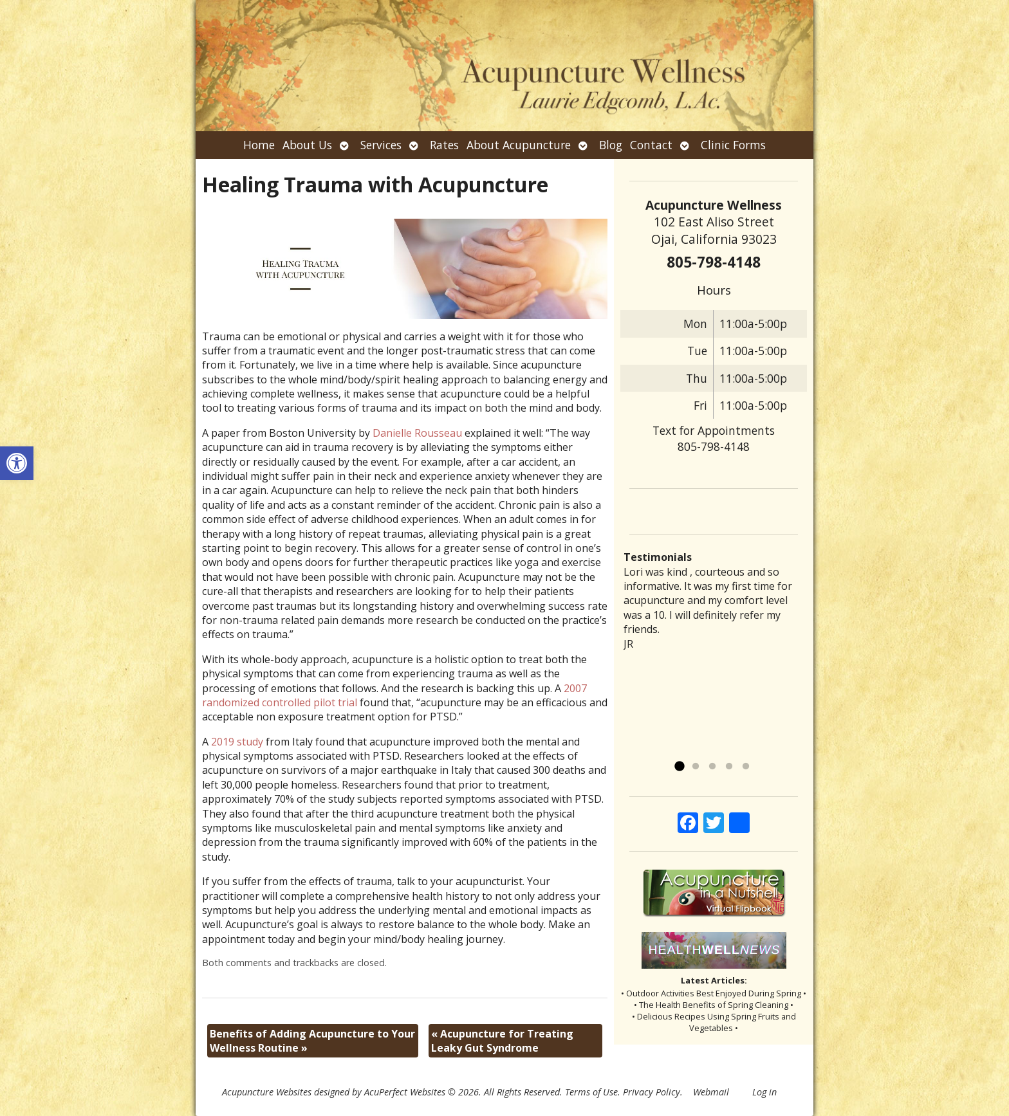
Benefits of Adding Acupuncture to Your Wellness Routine (312, 1041)
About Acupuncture (519, 144)
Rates (444, 144)
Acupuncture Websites (266, 1092)
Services (381, 144)
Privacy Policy (651, 1092)
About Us (307, 144)
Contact (651, 144)
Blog (610, 144)
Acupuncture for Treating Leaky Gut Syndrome (502, 1041)
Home (259, 144)
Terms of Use (591, 1092)
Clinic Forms (733, 144)
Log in (764, 1092)
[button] (16, 463)
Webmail (711, 1092)
